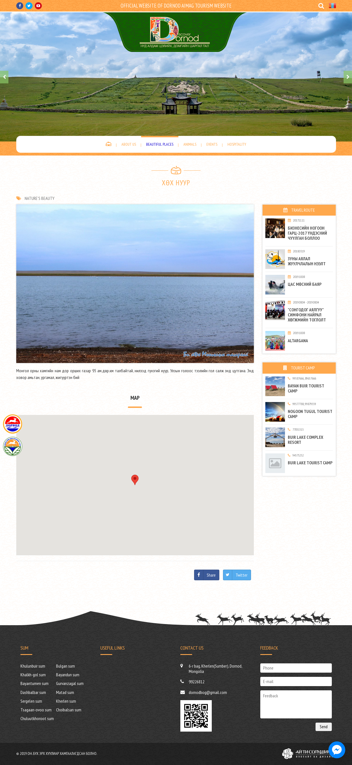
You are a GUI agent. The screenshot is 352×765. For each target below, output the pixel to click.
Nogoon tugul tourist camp (310, 413)
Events (211, 144)
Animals (189, 144)
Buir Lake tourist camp (310, 462)
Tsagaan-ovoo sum (36, 710)
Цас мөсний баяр (304, 284)
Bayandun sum (67, 674)
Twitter (241, 575)
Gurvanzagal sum (70, 683)
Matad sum (65, 692)
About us (128, 144)
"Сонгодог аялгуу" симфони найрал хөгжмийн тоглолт (307, 315)
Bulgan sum (65, 666)
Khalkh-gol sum (33, 674)
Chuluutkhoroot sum (37, 718)
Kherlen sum (66, 701)
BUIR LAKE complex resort (305, 439)
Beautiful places (159, 144)
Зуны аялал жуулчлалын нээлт (307, 261)
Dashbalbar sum (33, 692)
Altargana (298, 340)
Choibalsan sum (68, 710)
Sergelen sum (31, 701)
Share (211, 575)
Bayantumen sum (34, 683)
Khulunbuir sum (32, 666)
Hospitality (236, 144)
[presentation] (4, 77)
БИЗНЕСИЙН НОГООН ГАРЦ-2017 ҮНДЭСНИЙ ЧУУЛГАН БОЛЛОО (307, 233)
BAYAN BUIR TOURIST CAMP (306, 388)
